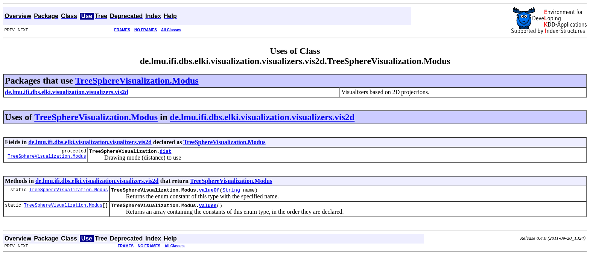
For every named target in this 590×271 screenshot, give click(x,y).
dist (165, 152)
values (208, 208)
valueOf (209, 192)
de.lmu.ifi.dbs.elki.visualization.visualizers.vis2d (262, 117)
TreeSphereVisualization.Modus (137, 80)
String (231, 192)
